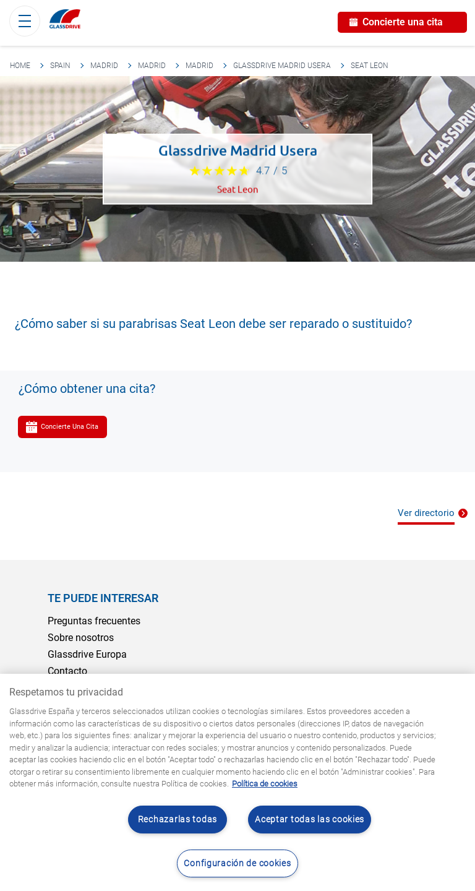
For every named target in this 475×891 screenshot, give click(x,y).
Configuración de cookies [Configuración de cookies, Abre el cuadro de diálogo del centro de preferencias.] (237, 863)
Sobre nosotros (81, 638)
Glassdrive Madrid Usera (282, 65)
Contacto (67, 671)
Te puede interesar (103, 598)
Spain (60, 65)
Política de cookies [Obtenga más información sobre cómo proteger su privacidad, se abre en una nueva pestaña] (264, 783)
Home (20, 65)
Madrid (104, 65)
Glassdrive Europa (87, 654)
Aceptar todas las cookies (309, 819)
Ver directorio (426, 513)
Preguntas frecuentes (94, 621)
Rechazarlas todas (177, 819)
